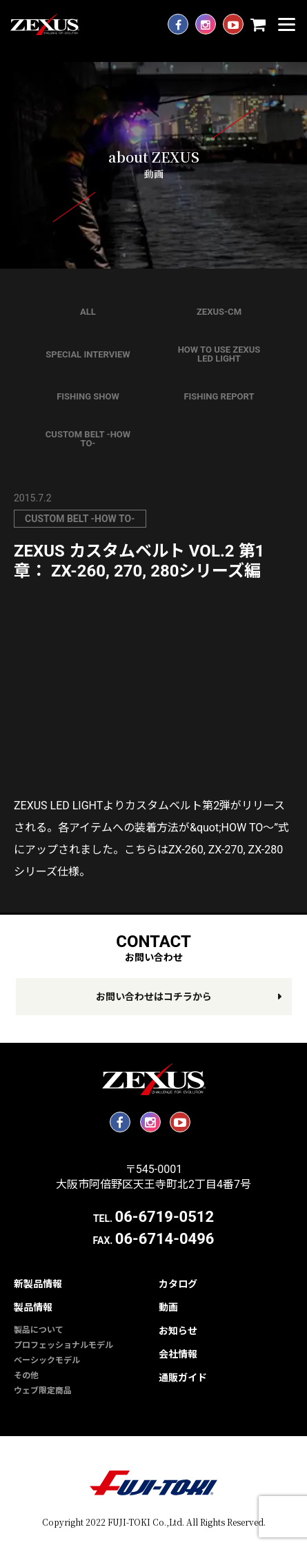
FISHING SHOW (88, 396)
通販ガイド (183, 1377)
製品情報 (33, 1307)
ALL (88, 312)
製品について (38, 1330)
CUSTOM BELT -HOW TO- (88, 438)
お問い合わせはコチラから (154, 996)
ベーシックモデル (47, 1360)
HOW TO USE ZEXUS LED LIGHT (219, 354)
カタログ (178, 1283)
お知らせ (178, 1330)
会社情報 (178, 1354)
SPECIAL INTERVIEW (88, 354)
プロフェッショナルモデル (63, 1345)
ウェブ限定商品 (43, 1390)
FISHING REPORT (219, 396)
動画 (168, 1307)
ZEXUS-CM (219, 312)
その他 (26, 1375)
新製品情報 (38, 1283)
